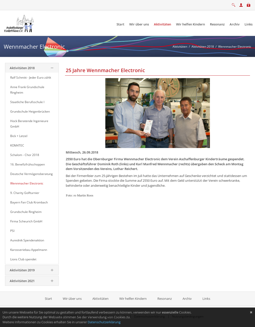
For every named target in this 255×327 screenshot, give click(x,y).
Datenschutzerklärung (104, 322)
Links (206, 298)
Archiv (187, 298)
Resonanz (164, 298)
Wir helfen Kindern (133, 298)
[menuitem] (120, 24)
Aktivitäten (100, 298)
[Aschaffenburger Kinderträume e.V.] (19, 22)
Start (49, 298)
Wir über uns (72, 298)
